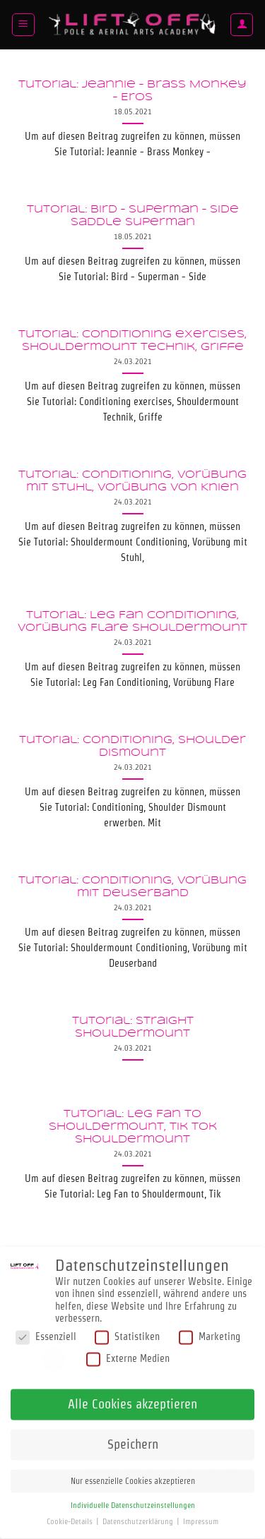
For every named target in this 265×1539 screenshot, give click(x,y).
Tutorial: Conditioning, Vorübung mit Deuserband (132, 887)
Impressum (200, 1512)
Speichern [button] (132, 1435)
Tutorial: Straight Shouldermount (133, 1028)
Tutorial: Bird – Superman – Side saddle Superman (133, 216)
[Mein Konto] (241, 24)
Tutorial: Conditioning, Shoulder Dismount (132, 747)
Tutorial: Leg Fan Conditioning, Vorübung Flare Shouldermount (132, 622)
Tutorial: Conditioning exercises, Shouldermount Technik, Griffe (132, 341)
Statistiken (127, 1327)
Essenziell (46, 1327)
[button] (23, 24)
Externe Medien (128, 1349)
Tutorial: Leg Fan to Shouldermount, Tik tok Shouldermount (133, 1127)
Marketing (209, 1327)
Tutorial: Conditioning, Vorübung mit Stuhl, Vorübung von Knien (132, 482)
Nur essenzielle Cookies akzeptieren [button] (133, 1471)
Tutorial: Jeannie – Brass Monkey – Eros (132, 91)
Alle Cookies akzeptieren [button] (132, 1394)
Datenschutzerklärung (138, 1512)
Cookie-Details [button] (71, 1512)
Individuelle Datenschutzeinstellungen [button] (133, 1496)
